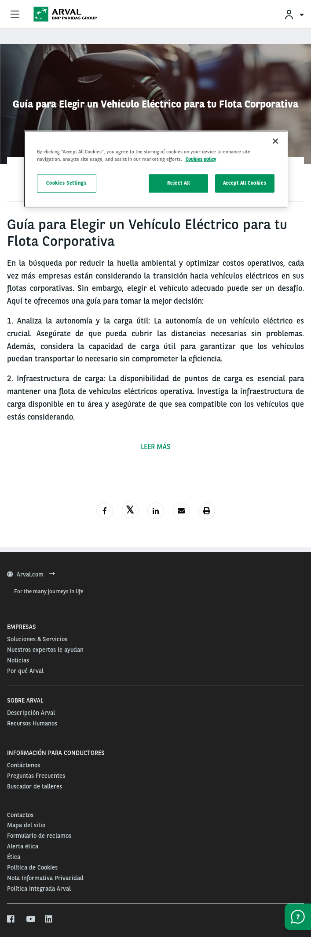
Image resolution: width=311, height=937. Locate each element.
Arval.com (31, 574)
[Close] (275, 141)
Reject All (178, 183)
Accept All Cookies (244, 183)
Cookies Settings (66, 183)
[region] (156, 169)
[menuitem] (294, 14)
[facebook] (11, 919)
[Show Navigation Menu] (15, 14)
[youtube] (30, 919)
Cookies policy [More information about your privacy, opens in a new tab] (201, 159)
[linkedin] (49, 919)
